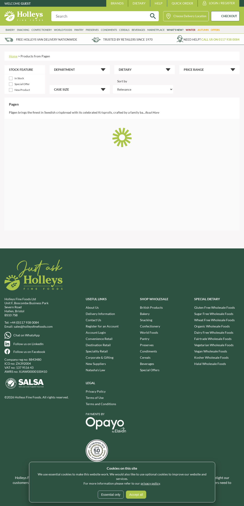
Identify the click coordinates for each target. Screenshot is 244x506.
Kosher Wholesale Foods (211, 357)
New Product (22, 90)
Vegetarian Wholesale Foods (214, 345)
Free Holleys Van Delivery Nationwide (46, 39)
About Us (92, 307)
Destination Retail (98, 345)
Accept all (136, 494)
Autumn (203, 29)
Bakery (10, 29)
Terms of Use (95, 397)
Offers (215, 29)
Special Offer (22, 84)
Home (13, 56)
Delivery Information (100, 313)
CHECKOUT (229, 16)
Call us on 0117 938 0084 (220, 39)
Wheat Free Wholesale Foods (214, 320)
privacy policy (150, 483)
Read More (152, 112)
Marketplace (156, 29)
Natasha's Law (95, 370)
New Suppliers (96, 363)
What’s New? (175, 29)
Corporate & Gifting (99, 357)
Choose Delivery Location (189, 16)
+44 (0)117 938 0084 (24, 322)
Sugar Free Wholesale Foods (213, 313)
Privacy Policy (96, 391)
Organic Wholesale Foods (212, 326)
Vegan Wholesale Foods (210, 351)
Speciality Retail (97, 351)
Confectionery (41, 29)
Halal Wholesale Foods (210, 363)
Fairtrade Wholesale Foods (212, 338)
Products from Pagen (35, 56)
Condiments (109, 29)
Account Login (96, 332)
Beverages (138, 29)
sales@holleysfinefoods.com (33, 326)
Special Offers (149, 370)
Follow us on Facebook (29, 351)
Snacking (23, 29)
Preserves (92, 29)
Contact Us (93, 320)
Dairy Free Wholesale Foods (213, 332)
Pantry (78, 29)
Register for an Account (102, 326)
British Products (151, 307)
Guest (26, 3)
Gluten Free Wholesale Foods (214, 307)
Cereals (124, 29)
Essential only (110, 494)
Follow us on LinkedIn (28, 344)
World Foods (63, 29)
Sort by (122, 81)
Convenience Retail (99, 338)
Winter (190, 29)
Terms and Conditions (101, 404)
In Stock (19, 78)
